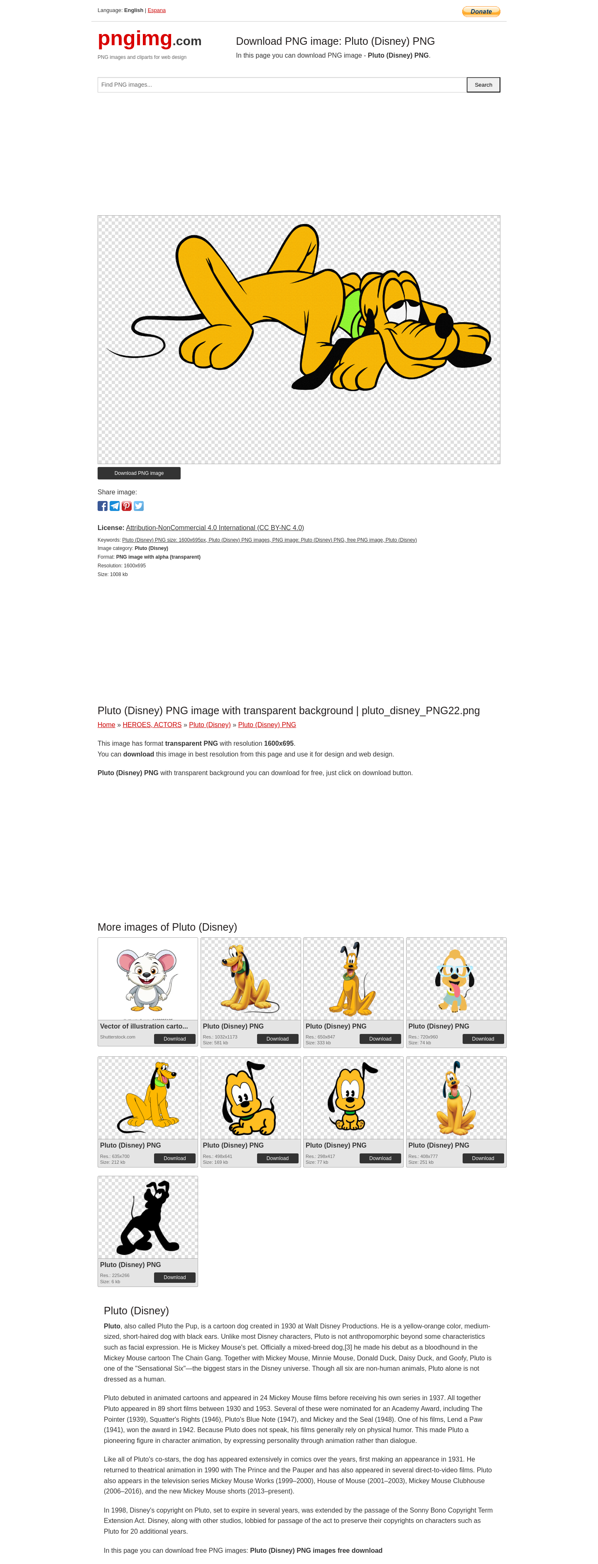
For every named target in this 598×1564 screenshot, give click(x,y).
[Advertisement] (299, 157)
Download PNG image (139, 473)
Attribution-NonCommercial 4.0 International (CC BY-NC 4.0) (215, 527)
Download (175, 1039)
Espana (157, 10)
